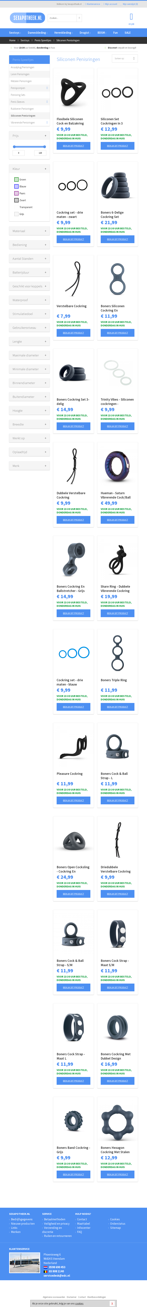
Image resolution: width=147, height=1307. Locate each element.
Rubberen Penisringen (22, 108)
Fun (115, 33)
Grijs (21, 214)
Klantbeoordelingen (96, 1297)
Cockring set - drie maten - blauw (70, 682)
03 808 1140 (54, 1271)
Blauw (22, 186)
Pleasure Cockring (70, 774)
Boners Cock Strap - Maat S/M (115, 963)
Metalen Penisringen (21, 81)
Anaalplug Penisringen (22, 67)
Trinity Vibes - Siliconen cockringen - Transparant (117, 401)
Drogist (85, 33)
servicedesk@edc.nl (57, 1275)
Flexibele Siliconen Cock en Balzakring (70, 121)
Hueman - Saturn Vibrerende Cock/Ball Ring (116, 495)
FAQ (79, 1232)
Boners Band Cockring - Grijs (73, 1150)
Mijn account (110, 4)
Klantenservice (92, 4)
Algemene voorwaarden (54, 1297)
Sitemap (115, 1228)
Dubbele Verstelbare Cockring (71, 495)
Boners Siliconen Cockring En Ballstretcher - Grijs (115, 308)
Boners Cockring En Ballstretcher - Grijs (71, 588)
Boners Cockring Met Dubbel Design (116, 1056)
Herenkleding (63, 33)
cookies (79, 1303)
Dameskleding (37, 33)
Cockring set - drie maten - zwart (70, 214)
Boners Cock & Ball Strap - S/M (70, 963)
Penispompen (18, 88)
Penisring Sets (18, 95)
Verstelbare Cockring (72, 306)
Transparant (26, 207)
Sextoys (15, 33)
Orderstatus (117, 1223)
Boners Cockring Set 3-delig (73, 401)
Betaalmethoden (54, 1219)
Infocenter (83, 1228)
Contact (82, 1219)
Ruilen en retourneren (58, 1236)
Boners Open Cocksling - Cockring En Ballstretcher (73, 869)
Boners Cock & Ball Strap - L (114, 776)
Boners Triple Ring (114, 680)
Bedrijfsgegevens (22, 1219)
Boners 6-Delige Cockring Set (112, 214)
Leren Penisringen (20, 74)
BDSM (102, 33)
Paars (22, 193)
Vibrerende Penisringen (23, 122)
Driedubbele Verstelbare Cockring (116, 869)
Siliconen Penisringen (23, 115)
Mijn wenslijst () (129, 4)
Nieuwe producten (23, 1223)
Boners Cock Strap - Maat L (71, 1056)
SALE (128, 33)
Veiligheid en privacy (57, 1223)
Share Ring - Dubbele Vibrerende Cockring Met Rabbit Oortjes (115, 588)
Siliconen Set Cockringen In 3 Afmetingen (112, 121)
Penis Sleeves (17, 101)
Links (14, 1228)
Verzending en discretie (52, 1230)
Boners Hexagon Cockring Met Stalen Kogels (115, 1150)
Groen (22, 179)
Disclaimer (71, 1297)
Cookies (115, 1219)
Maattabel (83, 1223)
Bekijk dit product (73, 145)
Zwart (22, 200)
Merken (15, 1232)
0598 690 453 (54, 1267)
